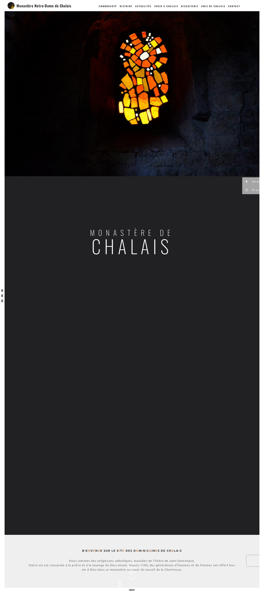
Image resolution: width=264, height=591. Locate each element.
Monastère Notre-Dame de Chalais (43, 5)
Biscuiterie (189, 6)
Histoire (126, 6)
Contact (234, 6)
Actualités (143, 6)
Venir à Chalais (166, 6)
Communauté (108, 6)
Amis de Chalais (213, 6)
